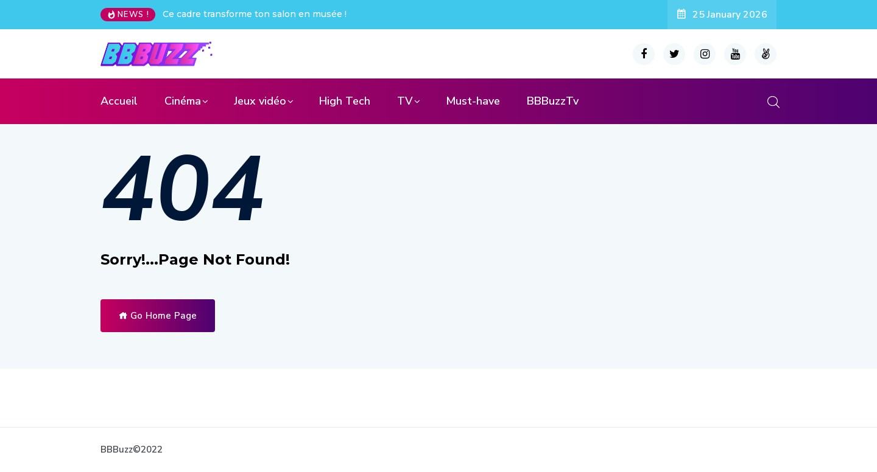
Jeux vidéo (260, 101)
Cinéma (182, 101)
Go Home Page (158, 316)
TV (405, 101)
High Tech (344, 101)
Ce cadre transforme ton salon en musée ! (255, 14)
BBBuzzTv (553, 101)
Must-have (473, 101)
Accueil (119, 101)
